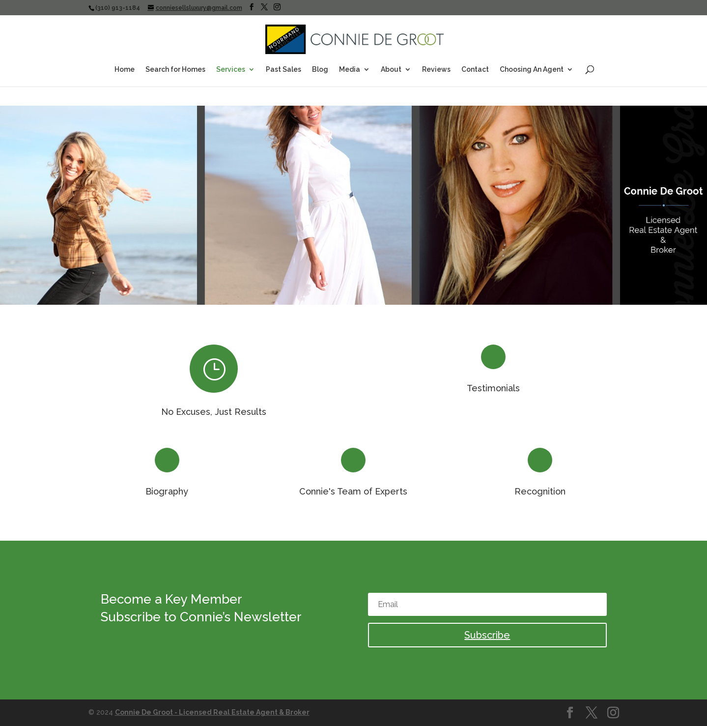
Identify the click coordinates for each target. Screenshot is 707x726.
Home (124, 69)
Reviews (436, 69)
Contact (475, 69)
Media (349, 69)
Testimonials (493, 388)
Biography (166, 491)
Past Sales (283, 69)
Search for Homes (175, 69)
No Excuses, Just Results (213, 412)
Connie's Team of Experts (353, 491)
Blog (320, 69)
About (391, 69)
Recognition (540, 491)
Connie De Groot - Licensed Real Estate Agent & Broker (212, 712)
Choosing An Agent (532, 69)
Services (230, 69)
